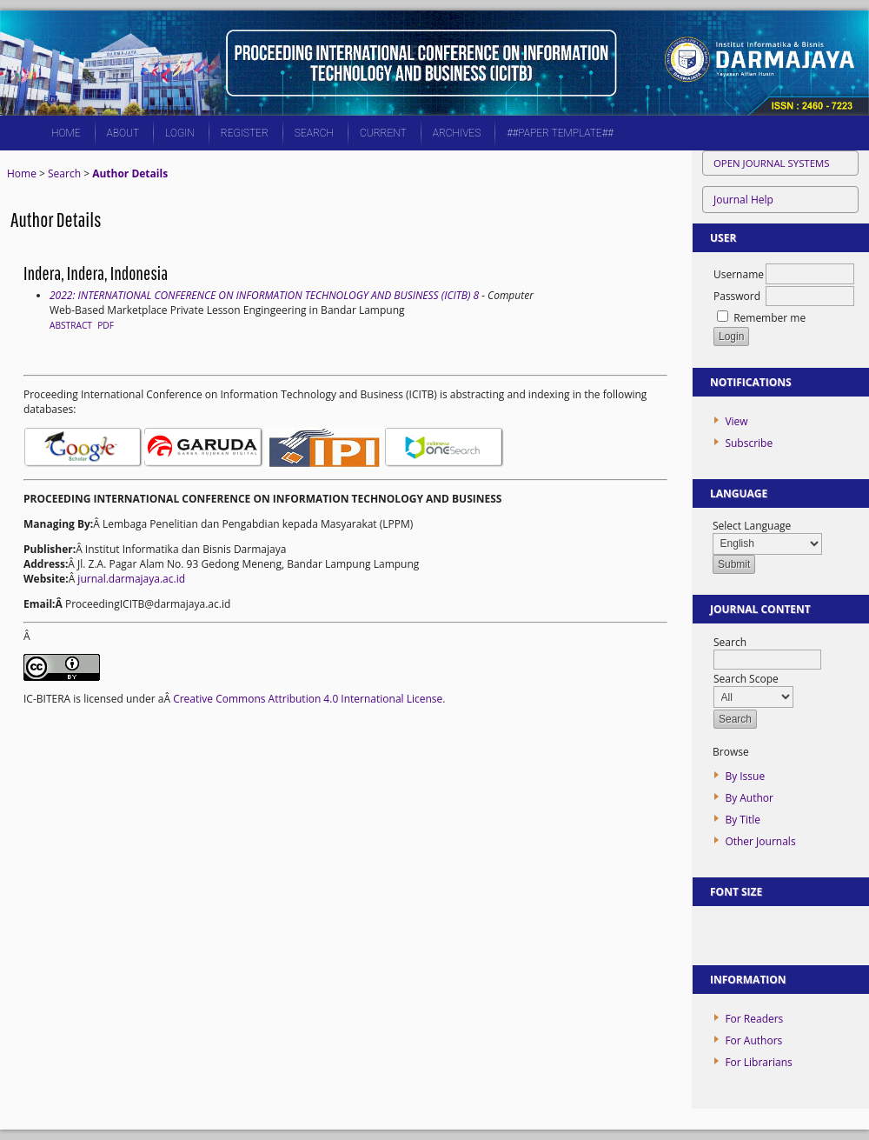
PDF (105, 325)
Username (738, 274)
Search (314, 133)
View (736, 421)
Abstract (71, 325)
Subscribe (749, 443)
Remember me (769, 317)
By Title (742, 819)
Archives (457, 133)
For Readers (754, 1018)
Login (180, 133)
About (123, 133)
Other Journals (760, 841)
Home (66, 133)
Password (736, 296)
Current (383, 133)
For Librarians (758, 1062)
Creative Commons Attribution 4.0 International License (307, 698)
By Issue (745, 776)
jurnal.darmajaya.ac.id (131, 578)
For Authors (753, 1040)
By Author (749, 797)
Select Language (752, 525)
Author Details (130, 173)
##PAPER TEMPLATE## (560, 133)
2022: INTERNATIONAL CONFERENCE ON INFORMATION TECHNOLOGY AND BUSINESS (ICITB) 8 (264, 295)
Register (245, 133)
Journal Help (743, 199)
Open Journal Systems (771, 163)
